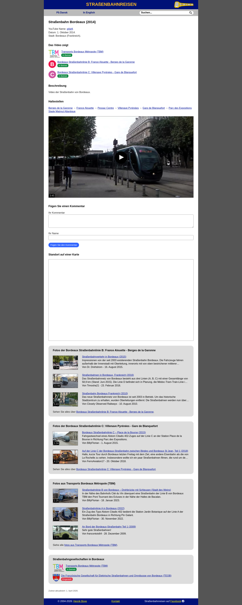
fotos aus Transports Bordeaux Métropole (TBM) (90, 545)
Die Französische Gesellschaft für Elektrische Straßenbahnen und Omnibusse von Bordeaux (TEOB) (116, 575)
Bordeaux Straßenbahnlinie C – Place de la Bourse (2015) (114, 432)
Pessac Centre (106, 108)
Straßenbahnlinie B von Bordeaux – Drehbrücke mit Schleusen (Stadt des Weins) (126, 490)
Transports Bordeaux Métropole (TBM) (82, 51)
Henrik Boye (80, 601)
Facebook (175, 601)
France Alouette (85, 108)
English (89, 12)
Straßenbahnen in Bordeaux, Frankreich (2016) (108, 375)
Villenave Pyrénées (128, 108)
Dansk (61, 12)
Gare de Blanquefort (154, 108)
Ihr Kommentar (121, 219)
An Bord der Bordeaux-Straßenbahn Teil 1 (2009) (109, 526)
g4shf (70, 29)
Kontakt (115, 601)
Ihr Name (121, 236)
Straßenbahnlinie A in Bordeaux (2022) (103, 508)
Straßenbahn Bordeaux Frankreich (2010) (105, 393)
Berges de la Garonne (60, 108)
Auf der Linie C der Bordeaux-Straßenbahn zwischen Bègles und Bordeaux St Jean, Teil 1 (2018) (135, 451)
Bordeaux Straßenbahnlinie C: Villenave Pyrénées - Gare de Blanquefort (97, 72)
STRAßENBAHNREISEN (111, 4)
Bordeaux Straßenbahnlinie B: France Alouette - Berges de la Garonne (96, 62)
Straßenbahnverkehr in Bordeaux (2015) (104, 356)
